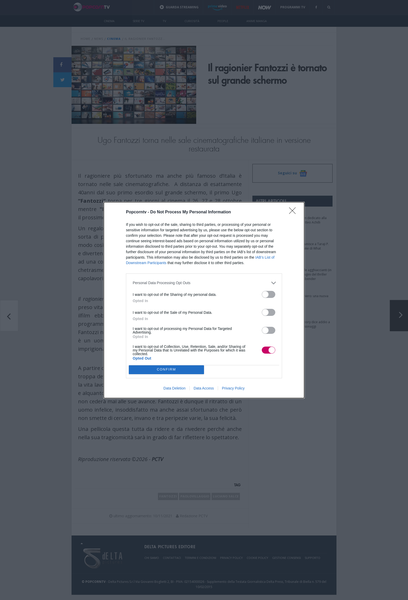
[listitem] (204, 283)
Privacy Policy (233, 388)
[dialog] (204, 300)
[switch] (268, 294)
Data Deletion (174, 388)
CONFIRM (166, 369)
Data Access (204, 388)
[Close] (294, 212)
